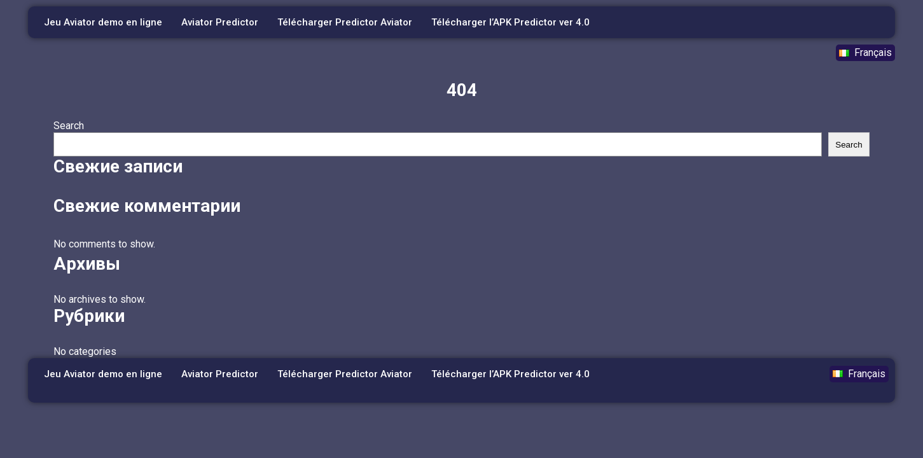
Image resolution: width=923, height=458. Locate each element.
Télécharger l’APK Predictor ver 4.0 (510, 22)
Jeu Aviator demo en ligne (103, 22)
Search (68, 126)
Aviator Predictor (219, 22)
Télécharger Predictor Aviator (344, 22)
